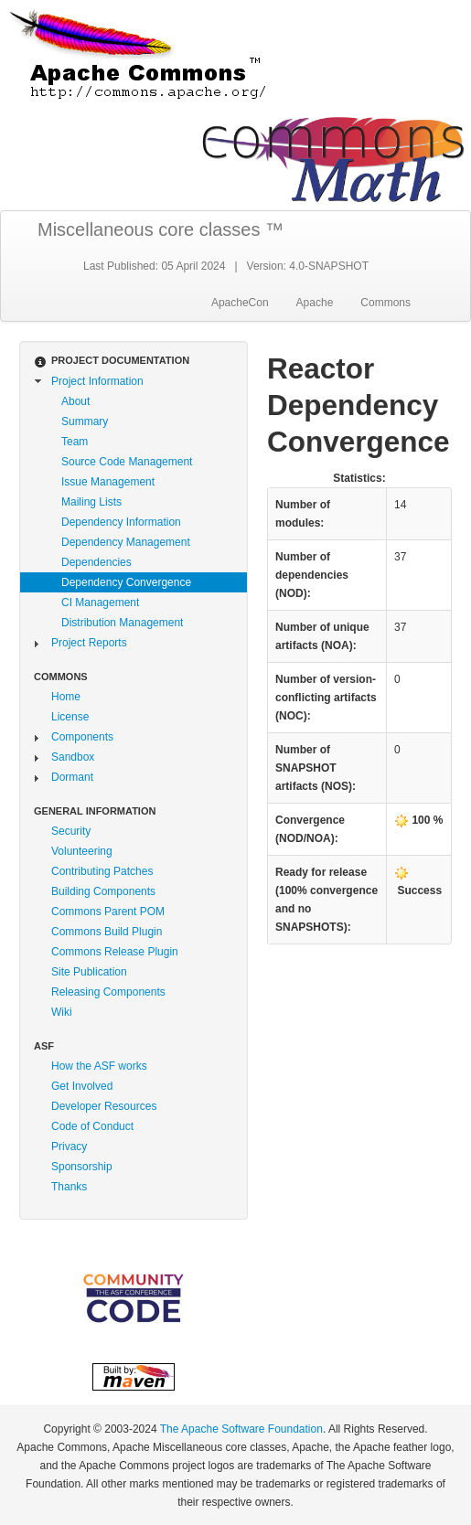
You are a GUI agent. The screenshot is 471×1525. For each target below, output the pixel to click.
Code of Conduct (92, 1126)
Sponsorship (81, 1166)
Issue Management (108, 481)
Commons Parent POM (108, 911)
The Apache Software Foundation (241, 1429)
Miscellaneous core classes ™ (160, 229)
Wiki (61, 1012)
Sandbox (72, 757)
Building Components (103, 891)
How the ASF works (99, 1066)
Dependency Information (121, 522)
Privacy (69, 1146)
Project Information (97, 381)
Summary (84, 421)
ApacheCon (240, 302)
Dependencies (96, 562)
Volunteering (81, 851)
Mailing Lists (91, 502)
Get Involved (81, 1086)
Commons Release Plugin (114, 951)
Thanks (69, 1186)
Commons (385, 302)
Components (82, 737)
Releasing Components (108, 992)
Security (71, 831)
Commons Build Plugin (106, 931)
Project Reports (89, 642)
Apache (315, 302)
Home (65, 696)
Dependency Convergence (126, 582)
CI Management (100, 602)
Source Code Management (126, 461)
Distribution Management (122, 622)
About (75, 401)
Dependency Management (125, 542)
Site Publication (89, 971)
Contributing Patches (102, 871)
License (70, 716)
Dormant (72, 777)
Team (74, 441)
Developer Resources (103, 1106)
